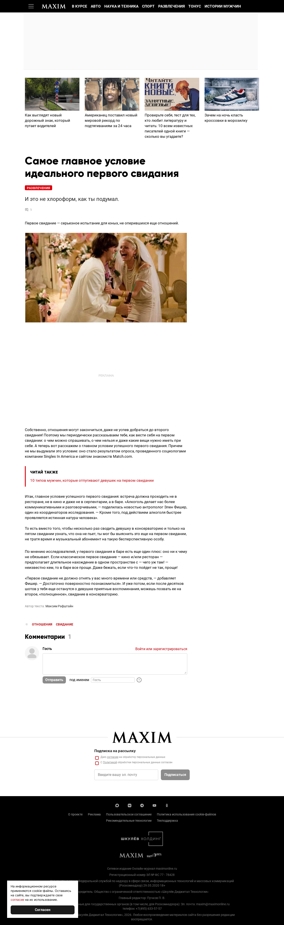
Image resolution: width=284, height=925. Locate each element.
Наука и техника (121, 6)
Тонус (194, 6)
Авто (96, 6)
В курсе (79, 6)
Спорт (148, 6)
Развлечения (171, 6)
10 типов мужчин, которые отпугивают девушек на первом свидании (92, 480)
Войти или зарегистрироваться (161, 649)
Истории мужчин (223, 6)
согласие (17, 899)
